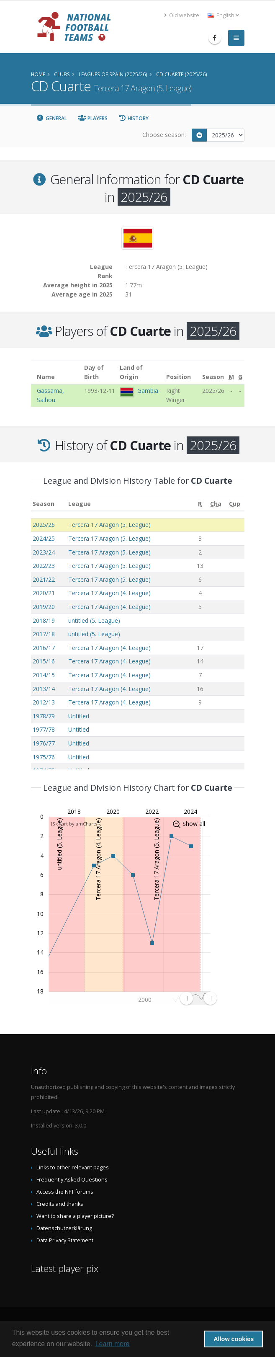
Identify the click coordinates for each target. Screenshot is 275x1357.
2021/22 (44, 579)
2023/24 (44, 552)
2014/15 (44, 675)
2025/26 (44, 525)
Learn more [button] (112, 1343)
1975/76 (44, 757)
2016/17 (44, 648)
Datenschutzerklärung (64, 1228)
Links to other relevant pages (72, 1167)
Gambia (147, 391)
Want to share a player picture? (75, 1216)
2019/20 (44, 607)
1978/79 (44, 716)
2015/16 (44, 661)
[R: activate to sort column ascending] (200, 504)
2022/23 (44, 566)
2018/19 (44, 620)
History (133, 118)
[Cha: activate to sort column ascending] (215, 504)
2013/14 (44, 689)
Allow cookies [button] (233, 1339)
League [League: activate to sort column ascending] (79, 504)
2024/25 (44, 538)
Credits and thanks (59, 1203)
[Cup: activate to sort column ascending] (234, 504)
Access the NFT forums (64, 1191)
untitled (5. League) (94, 620)
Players (93, 118)
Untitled (78, 716)
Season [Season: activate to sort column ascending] (43, 504)
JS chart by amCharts (74, 823)
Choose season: (164, 135)
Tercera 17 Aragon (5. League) (109, 525)
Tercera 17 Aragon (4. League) (109, 593)
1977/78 (44, 729)
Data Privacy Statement (64, 1240)
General (51, 118)
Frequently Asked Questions (72, 1179)
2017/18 (44, 634)
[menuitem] (198, 998)
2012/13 (44, 702)
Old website (181, 15)
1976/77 (44, 743)
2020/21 (44, 593)
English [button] (223, 15)
